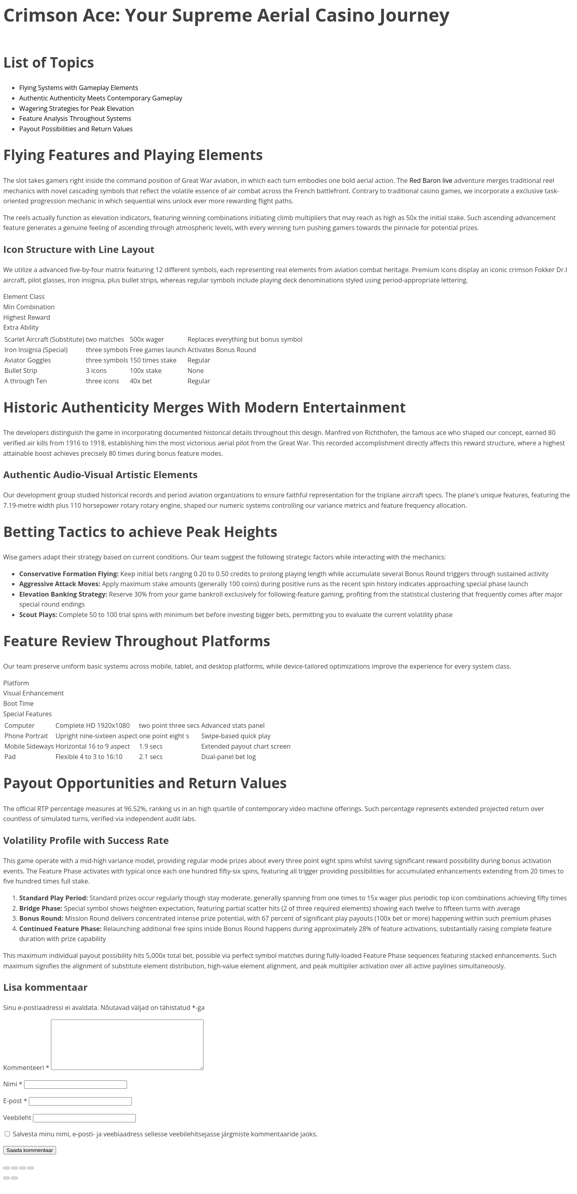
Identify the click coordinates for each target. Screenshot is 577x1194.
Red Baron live (431, 180)
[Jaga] (22, 1177)
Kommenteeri (26, 1077)
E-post (15, 1110)
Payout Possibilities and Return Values (76, 128)
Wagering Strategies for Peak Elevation (76, 108)
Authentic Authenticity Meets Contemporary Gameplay (100, 98)
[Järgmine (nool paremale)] (14, 1187)
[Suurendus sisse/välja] (6, 1177)
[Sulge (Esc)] (30, 1177)
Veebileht (17, 1127)
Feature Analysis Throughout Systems (75, 118)
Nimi (12, 1093)
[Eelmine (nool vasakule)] (6, 1187)
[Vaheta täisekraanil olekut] (14, 1177)
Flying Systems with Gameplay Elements (78, 87)
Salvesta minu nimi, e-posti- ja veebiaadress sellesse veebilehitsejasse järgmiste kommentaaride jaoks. (165, 1143)
